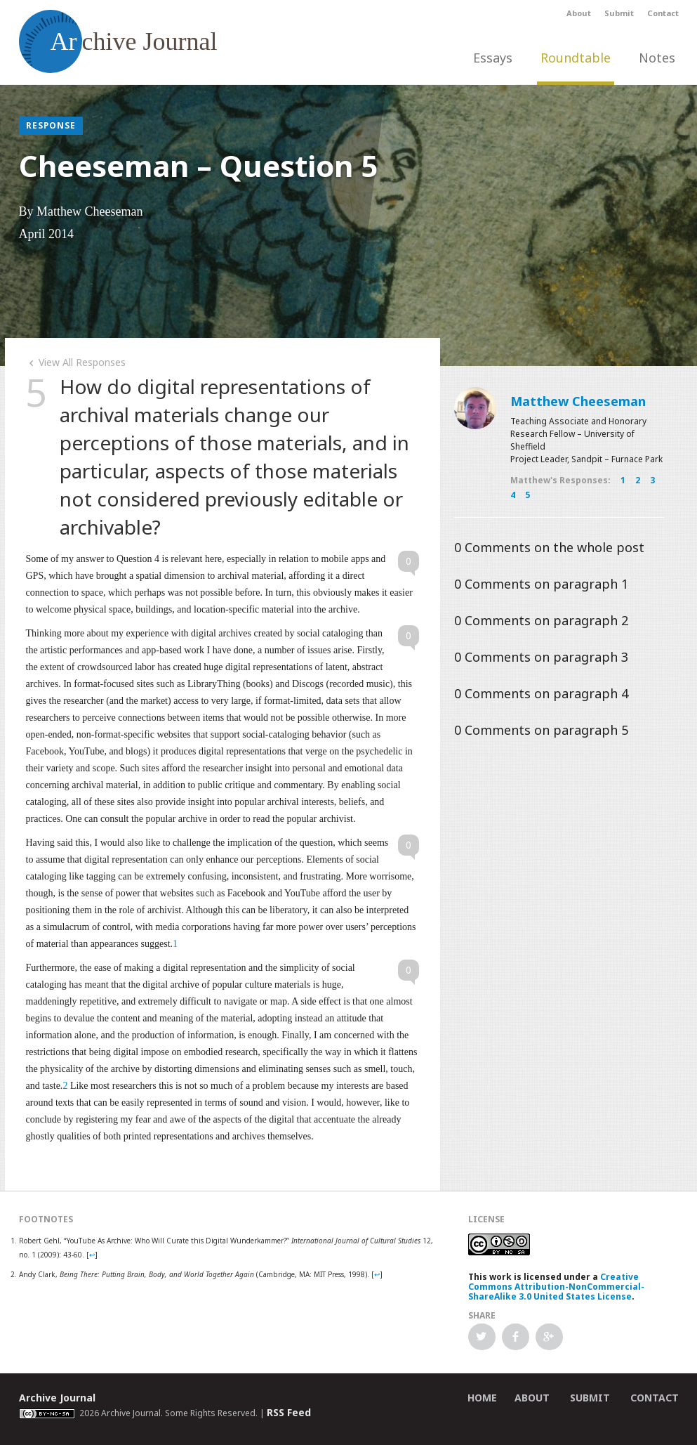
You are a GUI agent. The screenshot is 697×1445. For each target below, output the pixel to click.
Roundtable (575, 57)
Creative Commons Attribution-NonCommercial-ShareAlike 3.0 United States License (556, 1286)
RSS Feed (289, 1412)
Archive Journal (57, 1397)
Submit (619, 13)
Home (482, 1397)
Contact (663, 13)
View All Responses (76, 362)
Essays (492, 57)
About (578, 13)
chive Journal (118, 41)
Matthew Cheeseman (578, 401)
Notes (657, 57)
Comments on (549, 547)
